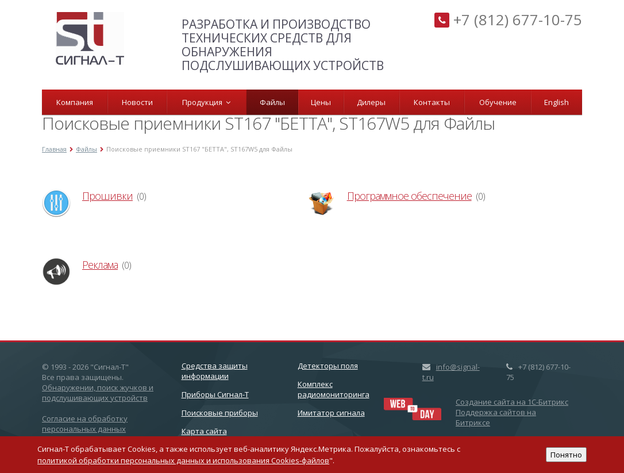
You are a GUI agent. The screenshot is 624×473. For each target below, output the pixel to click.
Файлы (272, 102)
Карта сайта (204, 431)
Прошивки (107, 196)
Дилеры (371, 102)
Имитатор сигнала (331, 413)
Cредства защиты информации (215, 370)
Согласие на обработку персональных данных (85, 423)
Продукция (206, 102)
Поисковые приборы (220, 413)
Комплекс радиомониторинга (333, 389)
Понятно (566, 454)
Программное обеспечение (409, 196)
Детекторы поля (328, 365)
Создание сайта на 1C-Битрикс (512, 402)
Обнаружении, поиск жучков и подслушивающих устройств (97, 392)
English (556, 102)
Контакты (432, 102)
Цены (321, 102)
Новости (137, 102)
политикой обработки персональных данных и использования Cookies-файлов (183, 460)
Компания (74, 102)
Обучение (498, 102)
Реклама (100, 265)
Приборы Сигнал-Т (215, 394)
